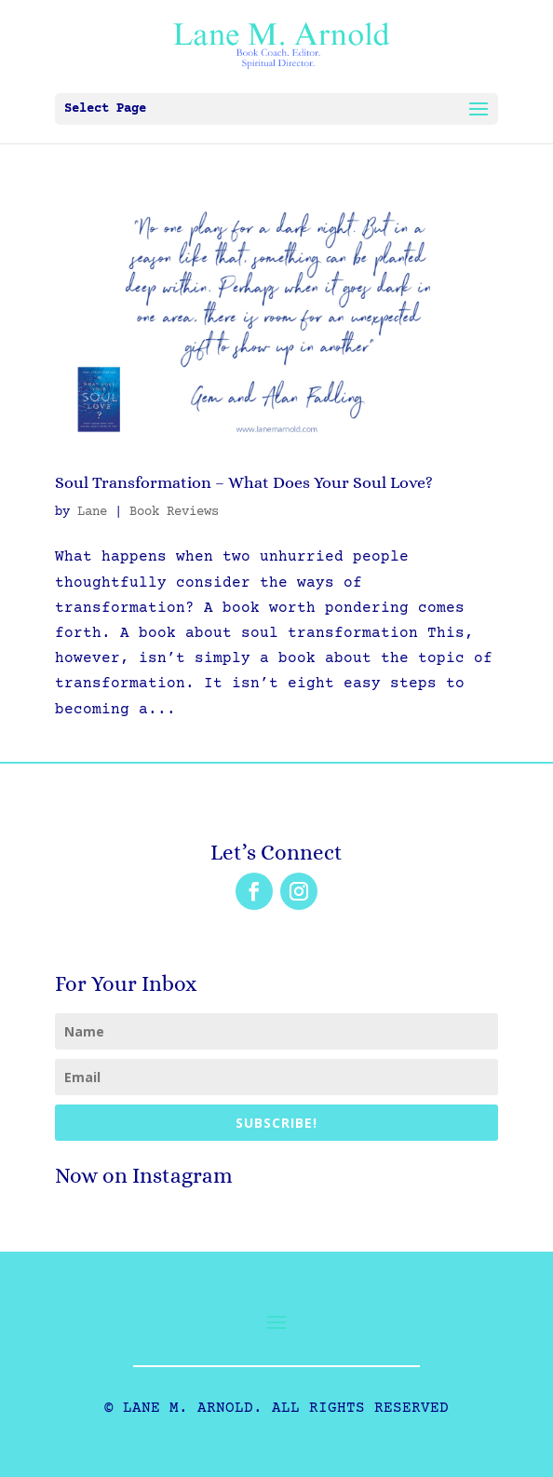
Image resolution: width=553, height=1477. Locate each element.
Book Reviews (174, 512)
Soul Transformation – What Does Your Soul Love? (244, 482)
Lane (92, 512)
